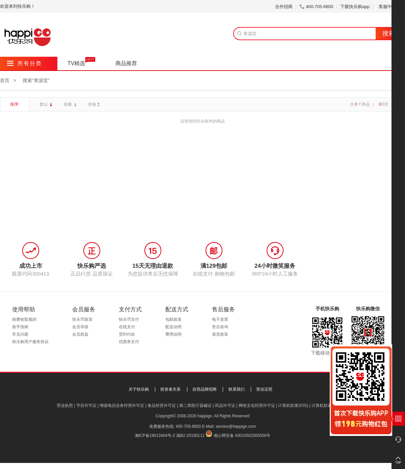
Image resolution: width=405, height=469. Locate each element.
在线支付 (127, 326)
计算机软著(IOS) (293, 405)
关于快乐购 (139, 389)
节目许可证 (86, 405)
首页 (4, 80)
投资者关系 (170, 389)
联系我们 (236, 389)
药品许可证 (225, 405)
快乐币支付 (129, 319)
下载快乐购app (355, 6)
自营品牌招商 (204, 389)
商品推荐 (126, 63)
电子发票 (220, 319)
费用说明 (173, 334)
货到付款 (127, 334)
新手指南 (20, 326)
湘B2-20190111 (190, 435)
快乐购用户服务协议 (30, 341)
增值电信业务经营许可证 (122, 405)
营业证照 (264, 389)
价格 (94, 104)
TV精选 (76, 63)
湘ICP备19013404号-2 (155, 435)
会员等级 (80, 326)
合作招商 (284, 6)
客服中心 (390, 6)
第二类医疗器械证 (195, 405)
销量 (68, 104)
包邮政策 (173, 319)
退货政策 (220, 334)
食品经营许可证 (161, 405)
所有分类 (24, 63)
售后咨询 (220, 326)
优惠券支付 (129, 341)
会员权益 (80, 334)
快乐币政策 (82, 319)
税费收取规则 (24, 319)
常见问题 (20, 334)
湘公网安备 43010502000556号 (242, 435)
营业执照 (65, 405)
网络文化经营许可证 (257, 405)
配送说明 (173, 326)
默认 (44, 104)
